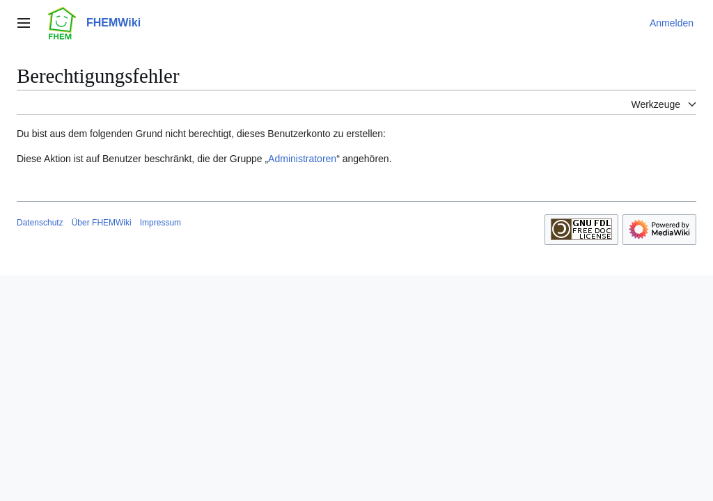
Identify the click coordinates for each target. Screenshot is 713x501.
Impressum (160, 223)
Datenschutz (40, 223)
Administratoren (302, 158)
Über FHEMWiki (102, 223)
